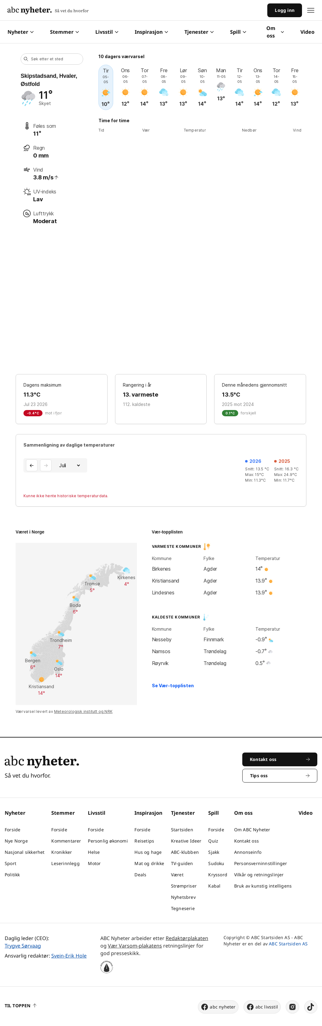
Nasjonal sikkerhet (25, 852)
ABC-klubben (185, 852)
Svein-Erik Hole (69, 955)
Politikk (12, 875)
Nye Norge (16, 841)
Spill (238, 31)
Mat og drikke (149, 863)
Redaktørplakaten (187, 938)
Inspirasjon (151, 31)
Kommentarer (66, 841)
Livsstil (106, 31)
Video (307, 31)
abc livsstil (262, 1007)
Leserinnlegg (65, 863)
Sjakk (213, 852)
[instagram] (292, 1006)
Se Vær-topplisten (173, 685)
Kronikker (61, 852)
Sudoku (216, 863)
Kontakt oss (246, 841)
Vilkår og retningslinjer (259, 875)
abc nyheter (218, 1007)
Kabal (214, 886)
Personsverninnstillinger (260, 863)
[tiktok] (310, 1006)
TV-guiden (182, 863)
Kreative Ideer (186, 841)
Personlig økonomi (108, 841)
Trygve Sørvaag (23, 945)
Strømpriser (184, 886)
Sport (10, 863)
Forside (12, 830)
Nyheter (21, 31)
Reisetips (144, 841)
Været (177, 875)
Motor (94, 863)
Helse (94, 852)
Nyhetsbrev (183, 897)
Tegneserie (183, 908)
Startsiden (182, 830)
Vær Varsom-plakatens (135, 945)
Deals (140, 875)
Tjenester (199, 31)
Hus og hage (148, 852)
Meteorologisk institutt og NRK (83, 711)
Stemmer (64, 31)
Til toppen (21, 1005)
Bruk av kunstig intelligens (263, 886)
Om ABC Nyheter (252, 830)
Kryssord (217, 875)
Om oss (275, 32)
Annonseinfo (247, 852)
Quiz (213, 841)
